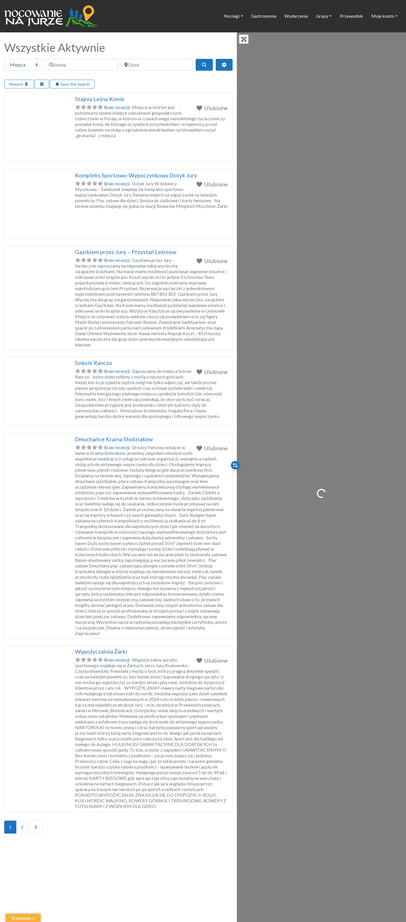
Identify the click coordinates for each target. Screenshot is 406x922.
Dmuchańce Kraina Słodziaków (114, 439)
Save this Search (72, 84)
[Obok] (157, 65)
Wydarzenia (296, 16)
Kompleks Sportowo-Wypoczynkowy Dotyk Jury (136, 175)
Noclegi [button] (231, 16)
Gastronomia (263, 16)
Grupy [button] (322, 16)
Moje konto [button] (382, 16)
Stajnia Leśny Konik (99, 98)
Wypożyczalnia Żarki (101, 651)
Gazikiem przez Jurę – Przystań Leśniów (125, 251)
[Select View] (42, 84)
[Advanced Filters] (224, 65)
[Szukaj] (82, 65)
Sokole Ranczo (93, 362)
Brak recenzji (117, 107)
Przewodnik (351, 16)
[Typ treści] (23, 65)
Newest (19, 84)
